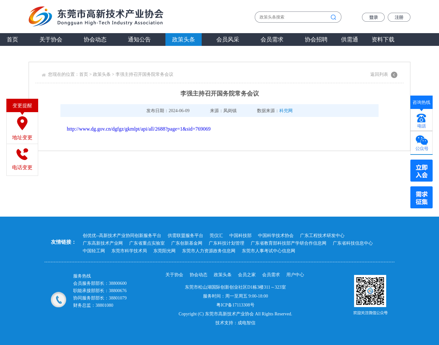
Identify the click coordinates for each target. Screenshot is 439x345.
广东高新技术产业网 (103, 243)
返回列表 (379, 74)
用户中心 (295, 274)
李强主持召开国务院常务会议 (144, 74)
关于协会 (50, 39)
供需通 (349, 39)
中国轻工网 (94, 250)
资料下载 (383, 39)
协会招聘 (316, 39)
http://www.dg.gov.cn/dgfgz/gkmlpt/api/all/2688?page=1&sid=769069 (139, 129)
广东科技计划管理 (226, 243)
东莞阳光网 (164, 250)
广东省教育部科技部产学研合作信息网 (288, 243)
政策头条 (183, 39)
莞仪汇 (216, 235)
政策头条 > (104, 74)
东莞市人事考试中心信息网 (268, 250)
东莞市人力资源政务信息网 (208, 250)
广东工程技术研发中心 (322, 235)
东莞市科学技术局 (129, 250)
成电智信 (246, 322)
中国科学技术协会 (276, 235)
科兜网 (286, 110)
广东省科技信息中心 (353, 243)
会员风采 (227, 39)
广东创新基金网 (186, 243)
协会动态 (95, 39)
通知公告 (139, 39)
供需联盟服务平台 (185, 235)
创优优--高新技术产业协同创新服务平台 (122, 235)
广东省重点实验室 (147, 243)
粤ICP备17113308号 (235, 305)
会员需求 (272, 39)
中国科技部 (240, 235)
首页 (12, 39)
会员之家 (247, 274)
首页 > (86, 74)
